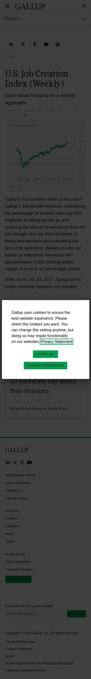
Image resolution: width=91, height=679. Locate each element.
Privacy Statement (56, 342)
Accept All (45, 354)
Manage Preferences (45, 365)
